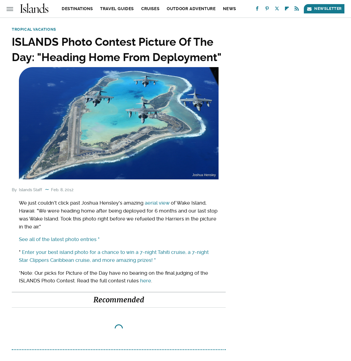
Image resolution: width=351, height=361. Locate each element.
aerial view (157, 203)
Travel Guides (117, 8)
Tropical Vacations (34, 29)
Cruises (150, 8)
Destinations (77, 8)
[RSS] (296, 9)
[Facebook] (257, 9)
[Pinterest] (267, 9)
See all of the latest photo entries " (59, 239)
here (145, 280)
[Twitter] (277, 9)
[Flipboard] (287, 9)
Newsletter (324, 8)
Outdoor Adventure (191, 8)
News (229, 8)
